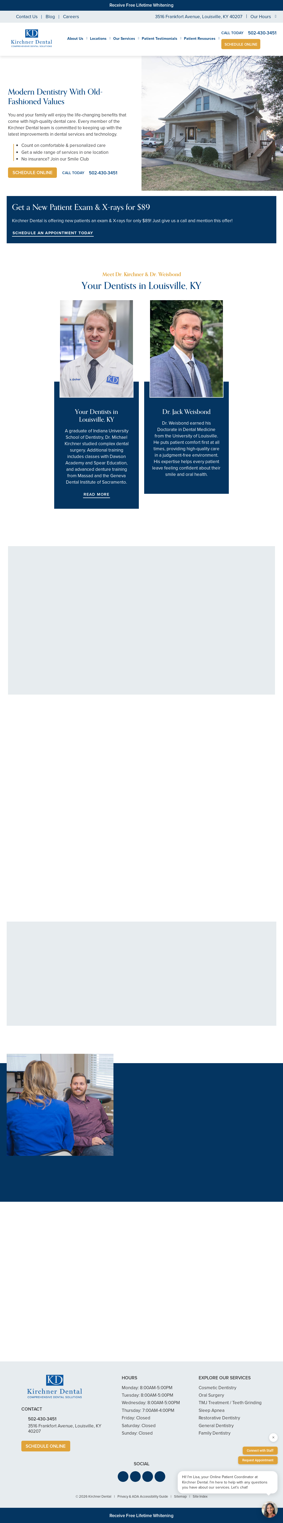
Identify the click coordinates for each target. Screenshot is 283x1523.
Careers (71, 16)
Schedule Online (241, 44)
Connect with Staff (260, 1450)
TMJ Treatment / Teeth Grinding (230, 1403)
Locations (98, 38)
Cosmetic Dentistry (217, 1387)
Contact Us (27, 16)
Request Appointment (257, 1460)
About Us (75, 38)
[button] (123, 1476)
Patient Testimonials (159, 38)
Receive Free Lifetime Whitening (141, 5)
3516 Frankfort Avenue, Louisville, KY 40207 (198, 16)
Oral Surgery (211, 1395)
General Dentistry (216, 1425)
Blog (50, 16)
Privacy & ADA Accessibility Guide (142, 1496)
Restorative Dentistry (219, 1418)
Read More (96, 494)
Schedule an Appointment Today (53, 233)
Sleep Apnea (212, 1410)
